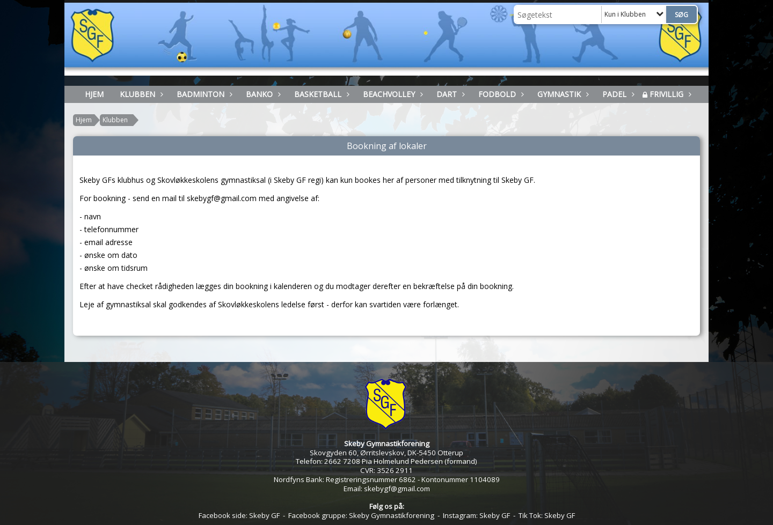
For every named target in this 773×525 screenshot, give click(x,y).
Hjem (84, 119)
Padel (617, 94)
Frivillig (669, 94)
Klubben (140, 94)
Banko (262, 94)
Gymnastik (561, 94)
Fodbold (499, 94)
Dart (449, 94)
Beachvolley (391, 94)
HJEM (94, 94)
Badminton (203, 94)
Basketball (320, 94)
